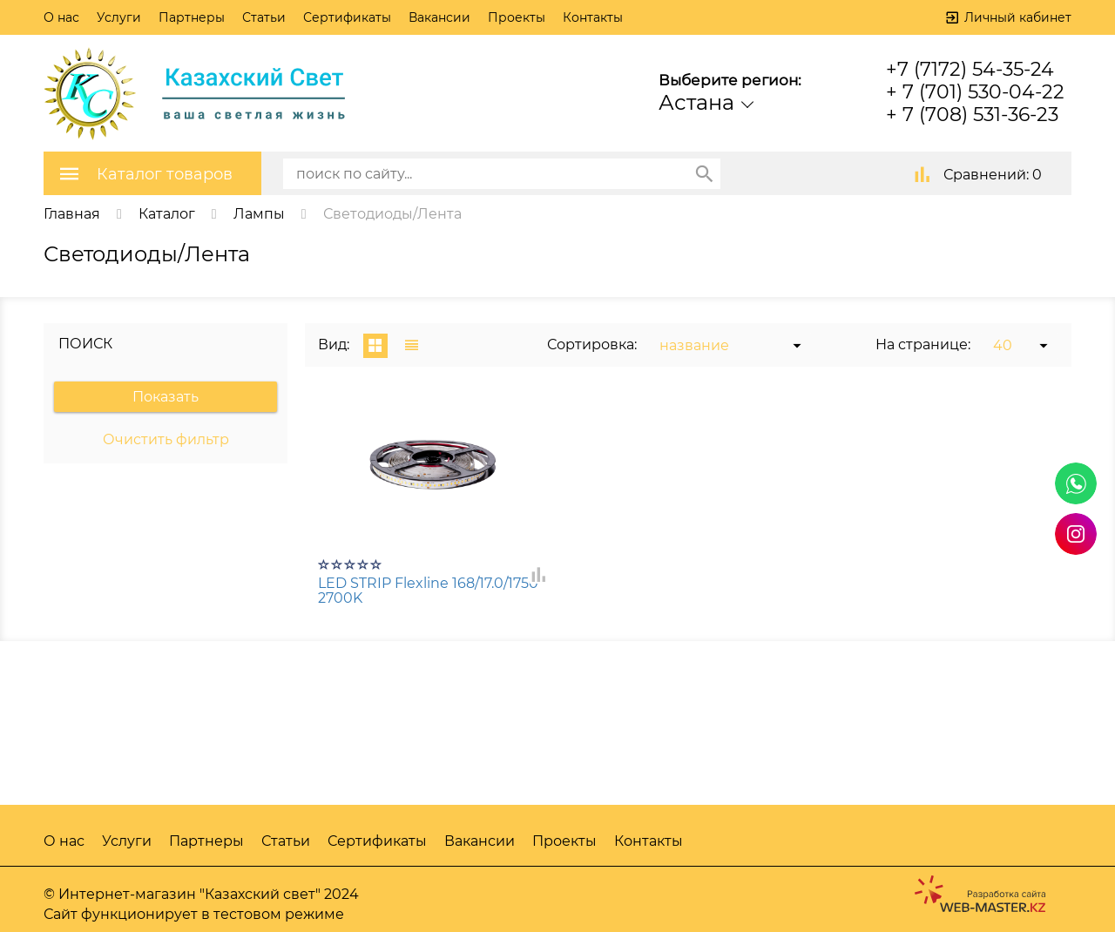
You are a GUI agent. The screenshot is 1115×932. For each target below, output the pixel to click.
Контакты (593, 17)
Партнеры (192, 17)
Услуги (119, 17)
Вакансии (439, 17)
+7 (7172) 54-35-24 (970, 69)
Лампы (259, 214)
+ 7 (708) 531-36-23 (972, 114)
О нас (61, 17)
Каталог (167, 214)
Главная (72, 214)
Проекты (516, 17)
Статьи (264, 17)
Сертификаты (347, 17)
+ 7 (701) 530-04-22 (975, 92)
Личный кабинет (1017, 17)
